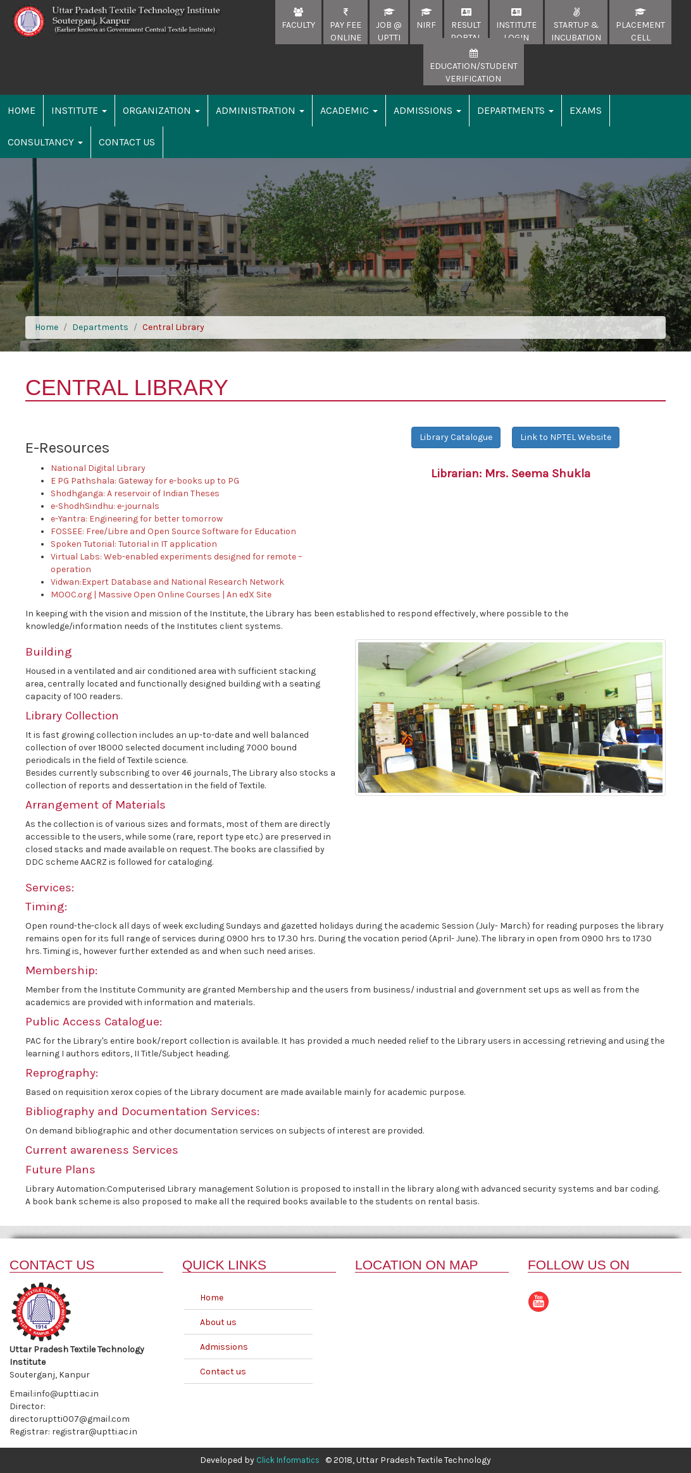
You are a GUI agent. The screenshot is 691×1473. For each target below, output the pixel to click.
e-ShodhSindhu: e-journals (105, 506)
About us (218, 1322)
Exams (586, 110)
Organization (161, 110)
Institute (79, 110)
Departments (515, 110)
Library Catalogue (456, 437)
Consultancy (45, 142)
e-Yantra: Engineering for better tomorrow (137, 518)
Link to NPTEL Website (565, 437)
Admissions (427, 110)
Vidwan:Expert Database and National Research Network (167, 582)
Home (21, 110)
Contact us (223, 1371)
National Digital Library (98, 468)
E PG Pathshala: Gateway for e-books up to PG (145, 480)
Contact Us (127, 142)
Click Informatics (288, 1460)
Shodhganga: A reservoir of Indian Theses (135, 493)
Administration (260, 110)
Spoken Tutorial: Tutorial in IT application (134, 544)
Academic (349, 110)
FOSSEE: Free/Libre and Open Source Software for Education (173, 531)
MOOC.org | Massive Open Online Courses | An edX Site (161, 594)
